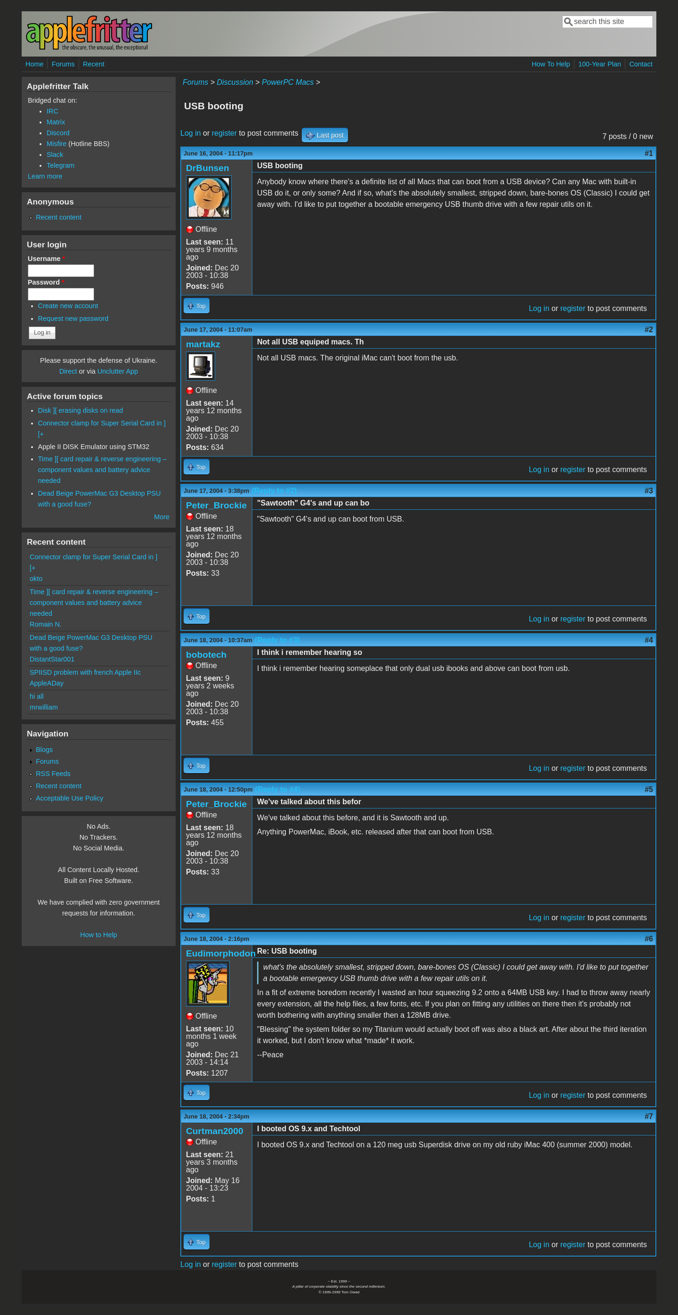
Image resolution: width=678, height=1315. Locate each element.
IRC (52, 111)
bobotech (206, 655)
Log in (190, 133)
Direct (68, 371)
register (224, 133)
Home (34, 64)
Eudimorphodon (221, 953)
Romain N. (46, 624)
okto (36, 578)
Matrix (56, 122)
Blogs (44, 749)
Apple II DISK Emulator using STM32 (94, 446)
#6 (649, 939)
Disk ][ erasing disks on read (80, 410)
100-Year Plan (599, 64)
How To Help (551, 64)
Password (46, 282)
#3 (649, 491)
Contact (641, 64)
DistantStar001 (52, 659)
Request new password (73, 318)
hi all (37, 696)
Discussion (235, 82)
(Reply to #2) (274, 491)
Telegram (60, 165)
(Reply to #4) (277, 789)
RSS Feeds (53, 773)
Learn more (45, 176)
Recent (94, 64)
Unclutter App (117, 371)
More (162, 517)
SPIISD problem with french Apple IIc (85, 672)
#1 (649, 153)
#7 (649, 1116)
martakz (203, 344)
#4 (649, 640)
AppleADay (47, 683)
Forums (63, 64)
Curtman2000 (214, 1131)
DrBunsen (207, 168)
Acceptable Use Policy (69, 798)
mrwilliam (44, 707)
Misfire (56, 143)
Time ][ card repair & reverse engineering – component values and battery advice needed (102, 469)
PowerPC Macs (288, 82)
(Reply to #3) (277, 640)
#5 (649, 789)
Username (46, 258)
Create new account (68, 306)
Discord (58, 133)
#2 (649, 330)
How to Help (98, 935)
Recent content (58, 217)
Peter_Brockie (216, 505)
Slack (55, 154)
